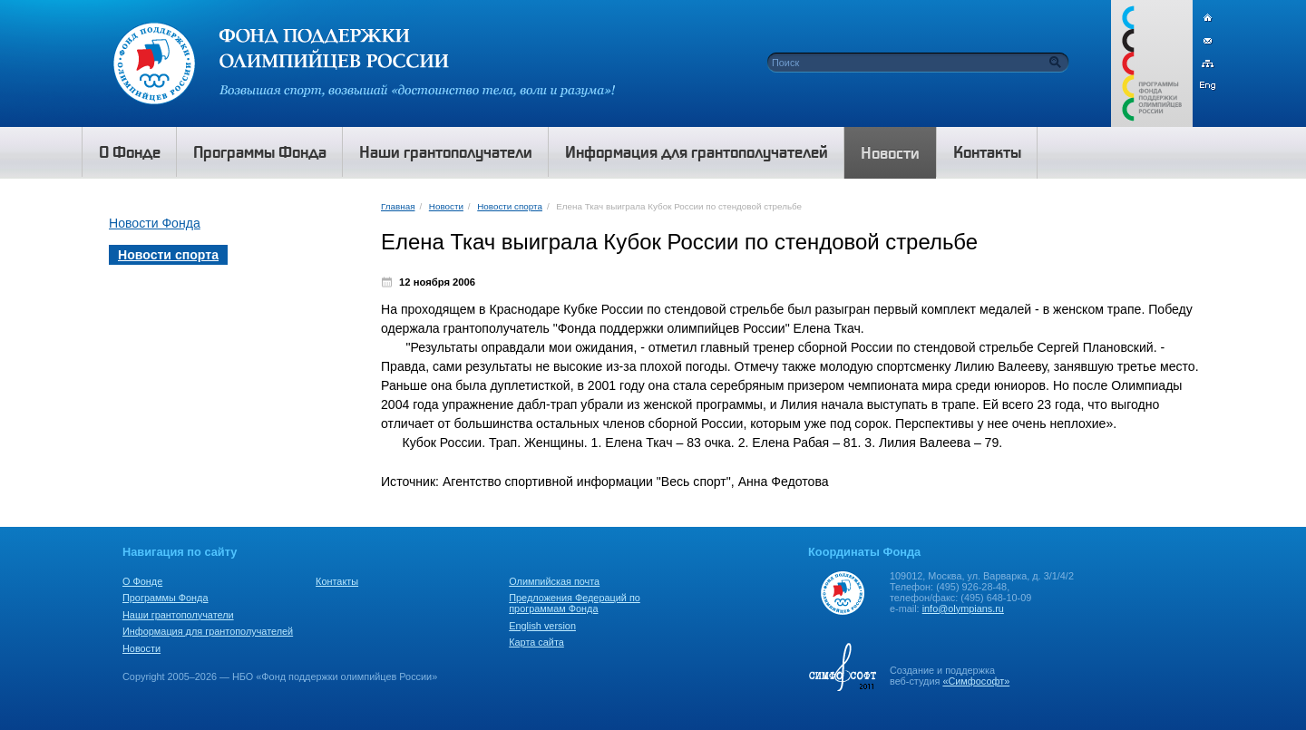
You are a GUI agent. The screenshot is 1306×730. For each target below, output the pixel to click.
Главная (397, 206)
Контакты (337, 581)
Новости (446, 206)
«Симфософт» (975, 681)
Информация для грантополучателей (207, 631)
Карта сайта (536, 642)
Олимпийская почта (554, 581)
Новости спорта (509, 206)
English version (542, 625)
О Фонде (142, 581)
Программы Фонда (165, 597)
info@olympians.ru (963, 608)
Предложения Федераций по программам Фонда (574, 603)
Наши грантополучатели (178, 614)
